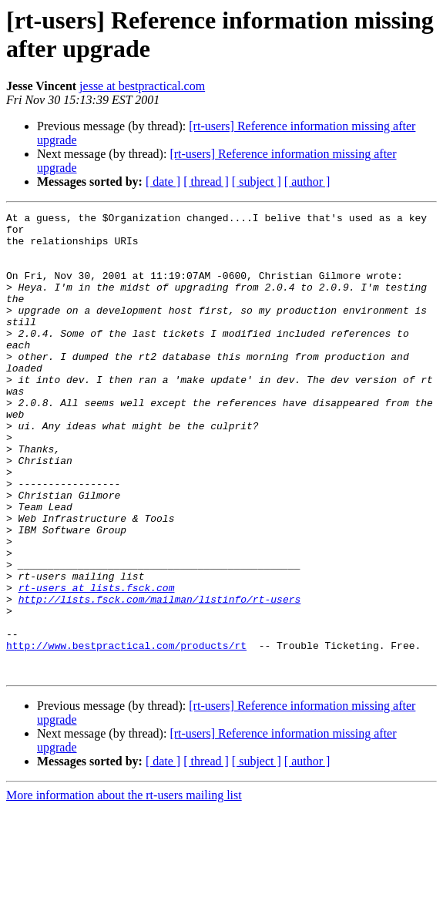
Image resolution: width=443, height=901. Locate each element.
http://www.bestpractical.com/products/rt (126, 733)
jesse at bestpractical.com (142, 85)
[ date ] (163, 181)
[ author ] (307, 181)
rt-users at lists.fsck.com (96, 664)
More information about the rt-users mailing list (124, 887)
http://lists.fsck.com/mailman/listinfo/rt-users (159, 677)
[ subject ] (256, 181)
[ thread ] (206, 181)
